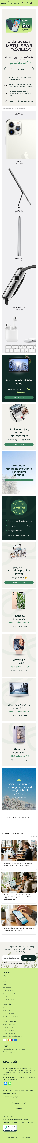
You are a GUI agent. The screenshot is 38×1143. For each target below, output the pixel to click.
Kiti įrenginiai (7, 987)
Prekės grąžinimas (9, 1024)
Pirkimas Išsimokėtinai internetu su (14, 1048)
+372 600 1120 (14, 3)
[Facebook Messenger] (5, 1083)
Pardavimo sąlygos (9, 1027)
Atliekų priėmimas (9, 1033)
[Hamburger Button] (36, 3)
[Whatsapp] (9, 1083)
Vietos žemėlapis (19, 1103)
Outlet (5, 996)
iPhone (5, 975)
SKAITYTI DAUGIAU (19, 582)
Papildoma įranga (8, 990)
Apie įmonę (6, 1010)
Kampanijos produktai (10, 993)
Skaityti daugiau (19, 797)
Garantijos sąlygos (9, 1030)
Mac (4, 981)
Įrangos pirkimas (19, 444)
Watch (5, 984)
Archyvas (33, 836)
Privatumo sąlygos (9, 1051)
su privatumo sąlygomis (18, 963)
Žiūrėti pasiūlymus (19, 397)
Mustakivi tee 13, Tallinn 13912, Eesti (21, 1090)
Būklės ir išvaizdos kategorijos (12, 1035)
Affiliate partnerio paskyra (11, 1016)
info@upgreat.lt (15, 1096)
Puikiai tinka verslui (9, 1013)
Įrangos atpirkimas (9, 999)
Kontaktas (6, 1007)
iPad (4, 978)
